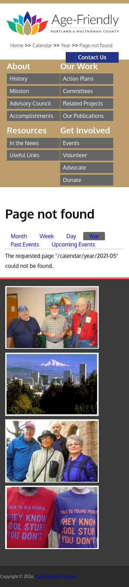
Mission (19, 91)
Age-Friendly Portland (55, 576)
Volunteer (75, 155)
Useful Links (24, 155)
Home (16, 45)
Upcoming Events (73, 244)
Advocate (74, 167)
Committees (78, 91)
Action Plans (78, 78)
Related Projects (83, 103)
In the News (24, 143)
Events (71, 143)
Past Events (25, 244)
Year (66, 45)
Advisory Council (30, 103)
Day (71, 236)
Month (19, 236)
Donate (72, 179)
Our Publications (83, 115)
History (19, 78)
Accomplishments (31, 115)
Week (47, 236)
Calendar (42, 45)
